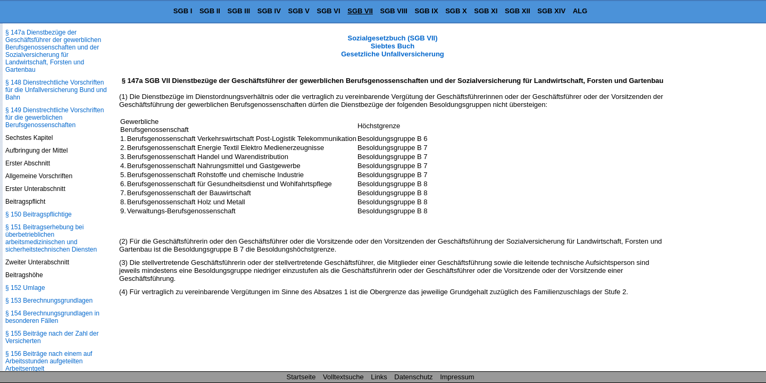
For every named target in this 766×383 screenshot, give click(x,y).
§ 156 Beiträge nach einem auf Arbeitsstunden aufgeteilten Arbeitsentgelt (48, 361)
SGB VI (328, 11)
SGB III (239, 11)
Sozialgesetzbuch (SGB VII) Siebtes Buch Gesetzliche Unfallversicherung (392, 46)
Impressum (457, 377)
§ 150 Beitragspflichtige (38, 214)
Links (379, 377)
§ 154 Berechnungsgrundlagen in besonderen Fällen (52, 317)
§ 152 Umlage (25, 288)
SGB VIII (393, 11)
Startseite (301, 377)
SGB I (182, 11)
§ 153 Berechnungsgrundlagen (49, 300)
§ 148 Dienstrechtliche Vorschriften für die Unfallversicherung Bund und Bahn (56, 90)
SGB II (209, 11)
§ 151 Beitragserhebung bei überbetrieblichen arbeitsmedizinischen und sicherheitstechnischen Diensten (51, 238)
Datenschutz (413, 377)
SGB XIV (551, 11)
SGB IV (269, 11)
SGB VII (360, 11)
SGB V (298, 11)
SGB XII (517, 11)
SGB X (456, 11)
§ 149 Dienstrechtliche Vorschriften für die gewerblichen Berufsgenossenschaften (54, 117)
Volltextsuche (343, 377)
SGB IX (426, 11)
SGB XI (485, 11)
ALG (580, 11)
